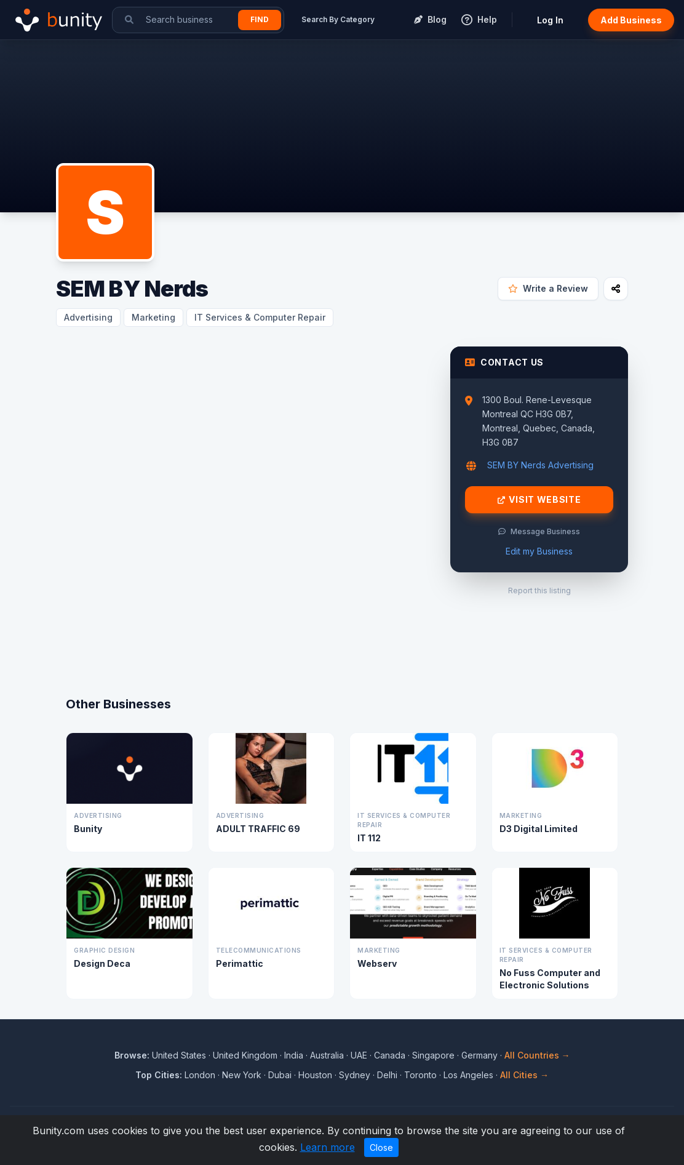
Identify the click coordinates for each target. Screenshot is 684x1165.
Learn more (327, 1147)
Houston (315, 1075)
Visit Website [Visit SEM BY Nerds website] (539, 499)
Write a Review (548, 288)
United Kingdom (245, 1055)
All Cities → (524, 1075)
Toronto (420, 1075)
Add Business (631, 20)
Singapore (433, 1055)
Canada (389, 1055)
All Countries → (537, 1055)
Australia (327, 1055)
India (293, 1055)
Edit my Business (539, 551)
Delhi (387, 1075)
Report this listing (539, 590)
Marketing (153, 317)
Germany (479, 1055)
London (200, 1075)
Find (259, 19)
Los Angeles (468, 1075)
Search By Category (338, 19)
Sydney (354, 1075)
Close (381, 1147)
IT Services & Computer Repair (259, 317)
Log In (550, 20)
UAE (359, 1055)
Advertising (88, 317)
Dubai (280, 1075)
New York (241, 1075)
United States (179, 1055)
